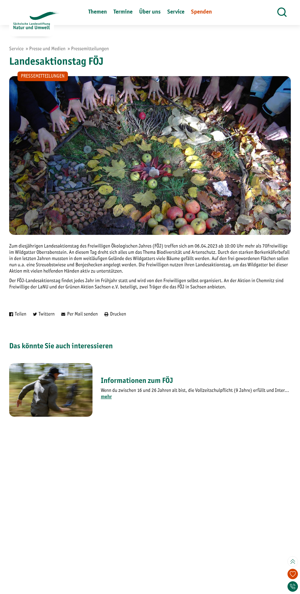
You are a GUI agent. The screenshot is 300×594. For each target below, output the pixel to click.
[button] (282, 12)
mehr (106, 396)
